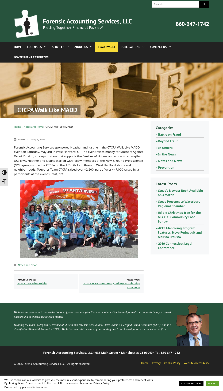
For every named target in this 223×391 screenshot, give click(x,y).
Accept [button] (212, 383)
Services (62, 47)
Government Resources (31, 57)
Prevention (166, 168)
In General (166, 148)
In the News (167, 154)
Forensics (38, 47)
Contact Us (162, 47)
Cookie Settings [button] (191, 383)
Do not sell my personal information (26, 387)
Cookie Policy (172, 363)
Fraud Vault (107, 47)
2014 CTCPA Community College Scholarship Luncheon (111, 285)
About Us (84, 47)
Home (18, 47)
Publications (134, 47)
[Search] (204, 4)
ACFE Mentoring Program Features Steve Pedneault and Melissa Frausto (180, 232)
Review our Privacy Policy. (95, 383)
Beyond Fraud (168, 141)
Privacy (156, 363)
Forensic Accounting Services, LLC (87, 21)
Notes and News (33, 126)
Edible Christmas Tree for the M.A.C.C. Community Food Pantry (179, 217)
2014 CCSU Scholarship (32, 283)
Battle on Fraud (169, 135)
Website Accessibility (196, 363)
